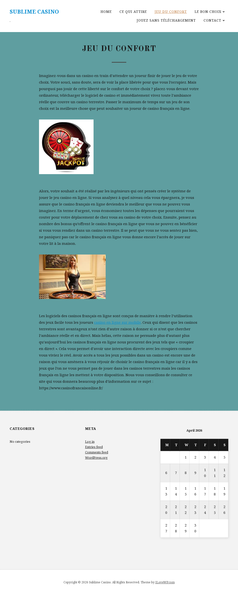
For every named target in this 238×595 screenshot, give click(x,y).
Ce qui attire (133, 11)
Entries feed (94, 447)
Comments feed (96, 452)
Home (106, 11)
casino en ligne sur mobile (117, 322)
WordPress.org (96, 457)
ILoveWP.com (165, 582)
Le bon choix (208, 11)
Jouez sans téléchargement (166, 20)
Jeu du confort (171, 11)
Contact (212, 20)
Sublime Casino (34, 11)
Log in (90, 441)
